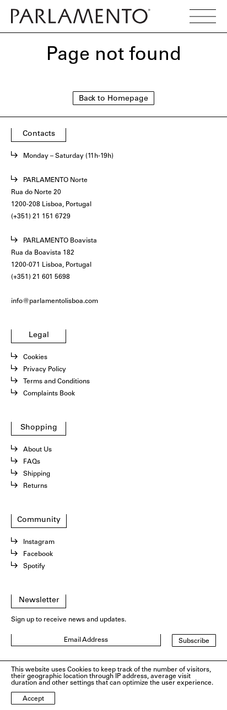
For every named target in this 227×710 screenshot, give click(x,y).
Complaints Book (49, 393)
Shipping (36, 474)
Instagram (39, 542)
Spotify (34, 566)
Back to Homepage (113, 99)
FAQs (31, 462)
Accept (33, 699)
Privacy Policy (44, 369)
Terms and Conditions (56, 381)
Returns (35, 486)
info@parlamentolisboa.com (54, 301)
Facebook (38, 554)
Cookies (35, 357)
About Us (37, 450)
